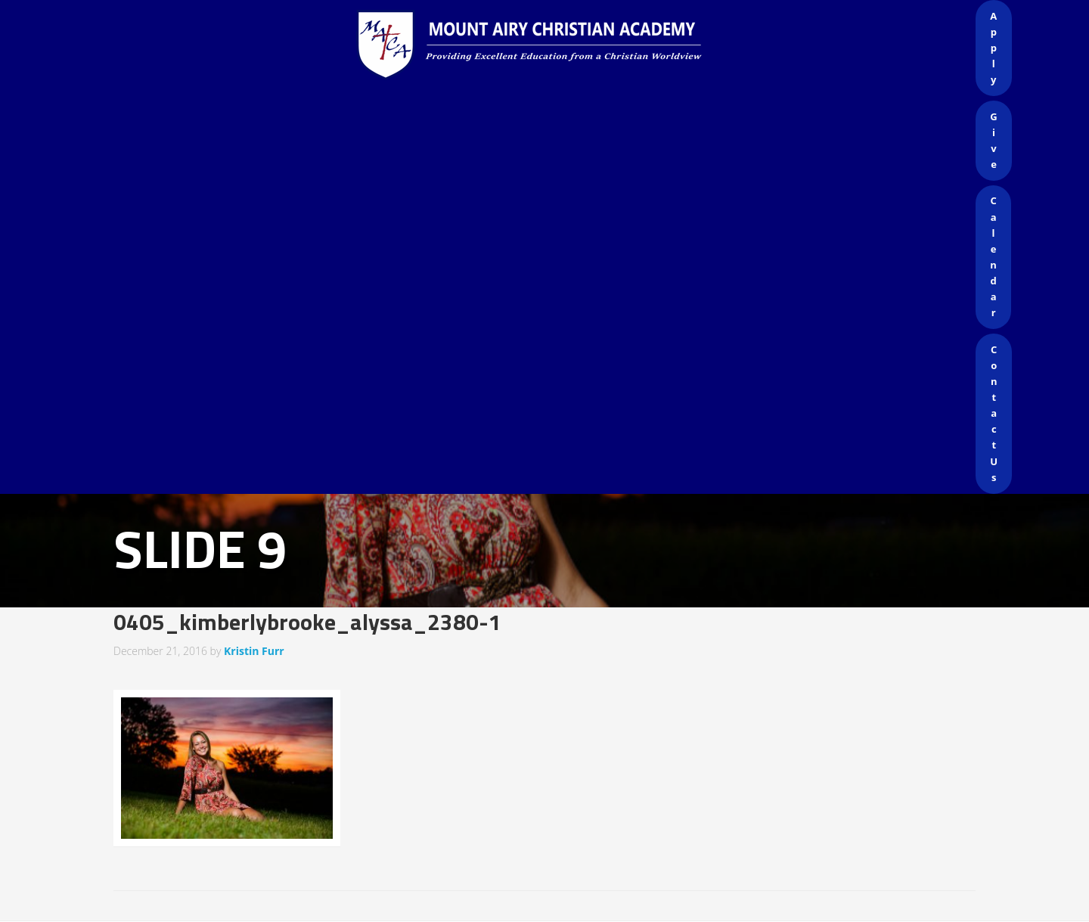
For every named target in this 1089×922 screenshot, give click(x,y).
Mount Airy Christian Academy (548, 45)
